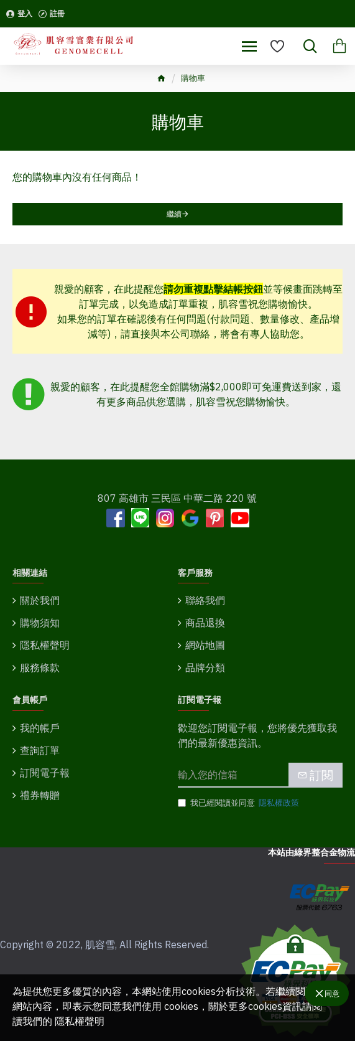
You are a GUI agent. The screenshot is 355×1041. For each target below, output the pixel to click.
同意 (332, 993)
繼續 (174, 214)
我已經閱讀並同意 (239, 803)
